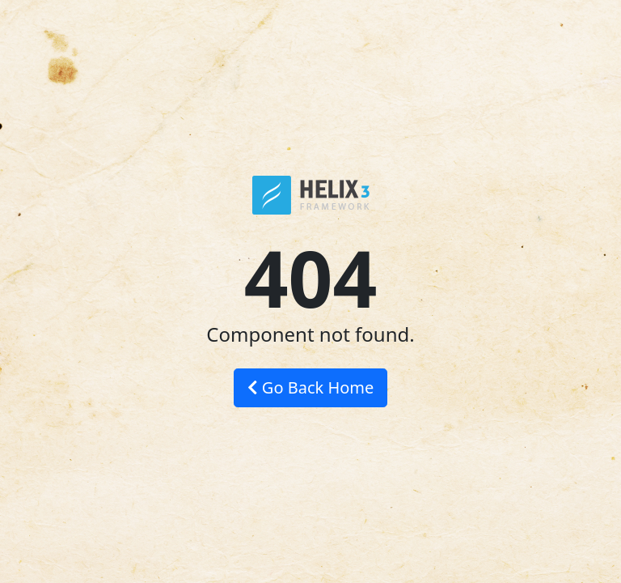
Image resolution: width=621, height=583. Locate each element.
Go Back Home (310, 387)
